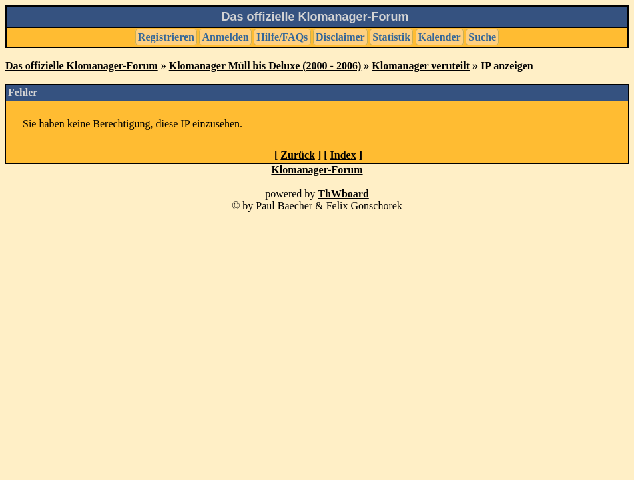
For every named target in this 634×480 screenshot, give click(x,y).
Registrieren (166, 37)
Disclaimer (340, 37)
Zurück (297, 155)
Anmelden (225, 37)
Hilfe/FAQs (282, 37)
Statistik (391, 37)
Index (343, 155)
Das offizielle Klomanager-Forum (81, 65)
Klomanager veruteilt (421, 65)
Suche (482, 37)
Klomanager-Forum (316, 169)
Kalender (439, 37)
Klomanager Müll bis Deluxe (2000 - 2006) (265, 65)
